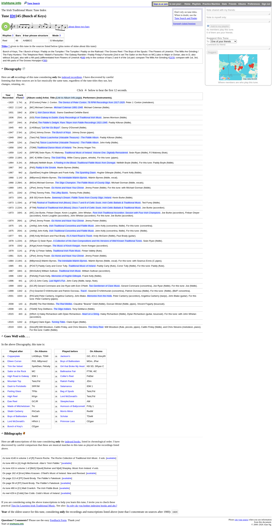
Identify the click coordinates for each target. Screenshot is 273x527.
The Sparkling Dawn (85, 172)
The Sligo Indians (62, 309)
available (111, 458)
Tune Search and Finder (185, 18)
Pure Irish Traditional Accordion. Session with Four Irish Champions (126, 212)
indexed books (72, 441)
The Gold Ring (58, 157)
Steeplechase (67, 401)
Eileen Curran (14, 361)
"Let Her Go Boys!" (50, 127)
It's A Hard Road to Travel (79, 235)
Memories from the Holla (99, 296)
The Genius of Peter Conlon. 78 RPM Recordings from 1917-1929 (91, 102)
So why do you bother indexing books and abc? (92, 505)
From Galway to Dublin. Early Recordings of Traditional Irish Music (68, 117)
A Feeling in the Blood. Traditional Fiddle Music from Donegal (84, 162)
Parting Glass (14, 391)
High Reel (12, 396)
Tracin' (83, 291)
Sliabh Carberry (15, 411)
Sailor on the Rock (16, 371)
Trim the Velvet (15, 366)
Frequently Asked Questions (184, 23)
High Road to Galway (18, 376)
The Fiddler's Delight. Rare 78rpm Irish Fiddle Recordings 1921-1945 (72, 122)
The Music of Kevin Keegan (66, 245)
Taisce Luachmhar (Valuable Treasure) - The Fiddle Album (69, 137)
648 (83, 57)
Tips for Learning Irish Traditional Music (33, 505)
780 (45, 60)
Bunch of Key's (15, 426)
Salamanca (66, 386)
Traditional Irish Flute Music (67, 250)
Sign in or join (161, 4)
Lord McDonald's (16, 421)
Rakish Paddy (67, 381)
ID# (13, 16)
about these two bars (78, 26)
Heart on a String (90, 314)
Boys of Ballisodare (17, 416)
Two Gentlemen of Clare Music (104, 286)
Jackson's (65, 356)
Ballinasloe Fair (68, 371)
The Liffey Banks (59, 192)
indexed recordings (72, 77)
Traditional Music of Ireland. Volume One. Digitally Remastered (96, 152)
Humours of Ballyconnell (72, 406)
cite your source (241, 519)
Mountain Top (14, 381)
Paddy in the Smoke (46, 167)
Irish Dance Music (47, 112)
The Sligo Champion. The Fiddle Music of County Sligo (82, 182)
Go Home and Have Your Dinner (67, 187)
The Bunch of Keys (61, 132)
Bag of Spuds (67, 391)
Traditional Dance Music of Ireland (54, 147)
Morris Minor (66, 411)
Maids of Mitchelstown (18, 406)
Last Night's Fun (57, 280)
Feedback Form (58, 520)
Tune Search (33, 3)
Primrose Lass (67, 421)
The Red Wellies (64, 304)
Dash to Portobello (16, 386)
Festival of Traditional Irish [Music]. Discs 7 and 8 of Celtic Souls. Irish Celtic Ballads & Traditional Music (89, 202)
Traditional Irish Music (70, 271)
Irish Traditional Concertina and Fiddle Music (71, 225)
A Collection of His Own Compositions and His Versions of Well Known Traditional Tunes (97, 241)
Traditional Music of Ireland (82, 266)
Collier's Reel (66, 376)
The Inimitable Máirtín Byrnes (72, 177)
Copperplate (13, 356)
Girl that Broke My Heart (72, 366)
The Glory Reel (95, 327)
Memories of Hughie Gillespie (66, 276)
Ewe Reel (12, 401)
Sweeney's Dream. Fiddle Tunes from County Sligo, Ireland (81, 197)
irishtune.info (11, 3)
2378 (171, 57)
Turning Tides (58, 322)
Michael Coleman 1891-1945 (68, 107)
